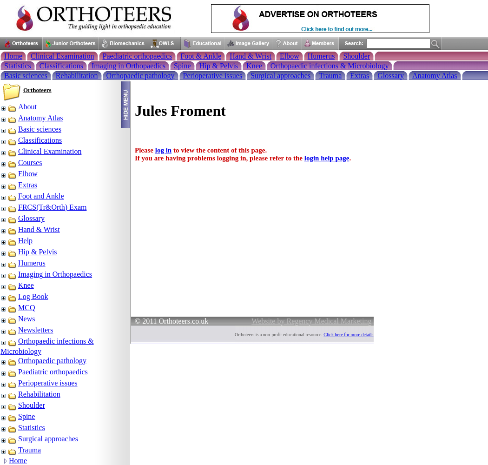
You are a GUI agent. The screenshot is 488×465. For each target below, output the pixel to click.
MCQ (17, 308)
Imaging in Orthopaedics (128, 66)
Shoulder (356, 56)
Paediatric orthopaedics (137, 56)
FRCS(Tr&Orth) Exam (43, 207)
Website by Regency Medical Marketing (311, 321)
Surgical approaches (280, 76)
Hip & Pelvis (218, 66)
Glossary (390, 76)
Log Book (24, 296)
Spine (182, 66)
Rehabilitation (77, 76)
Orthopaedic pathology (140, 76)
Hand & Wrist (250, 56)
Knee (254, 66)
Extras (359, 76)
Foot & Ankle (200, 56)
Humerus (321, 56)
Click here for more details (348, 334)
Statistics (17, 66)
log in (163, 150)
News (17, 319)
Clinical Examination (62, 56)
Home (13, 56)
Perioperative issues (213, 76)
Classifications (61, 66)
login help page (327, 158)
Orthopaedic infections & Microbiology (329, 66)
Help (16, 241)
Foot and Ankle (32, 196)
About (18, 107)
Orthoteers (37, 89)
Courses (21, 162)
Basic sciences (25, 76)
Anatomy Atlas (434, 76)
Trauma (330, 76)
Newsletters (26, 330)
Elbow (289, 56)
